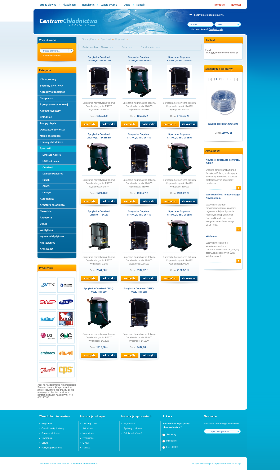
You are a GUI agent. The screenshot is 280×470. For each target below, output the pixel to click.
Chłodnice (46, 117)
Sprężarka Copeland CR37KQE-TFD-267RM (139, 136)
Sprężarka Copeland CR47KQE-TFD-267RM (139, 213)
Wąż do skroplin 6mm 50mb (223, 124)
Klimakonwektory (50, 110)
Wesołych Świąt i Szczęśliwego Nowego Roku (223, 196)
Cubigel (47, 192)
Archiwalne (46, 249)
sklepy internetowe (221, 463)
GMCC (46, 186)
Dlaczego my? (90, 423)
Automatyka (47, 198)
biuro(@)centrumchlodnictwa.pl (222, 52)
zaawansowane (53, 55)
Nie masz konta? (207, 29)
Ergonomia (129, 423)
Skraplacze (46, 98)
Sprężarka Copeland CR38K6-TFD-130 (99, 213)
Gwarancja (47, 438)
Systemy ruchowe (133, 428)
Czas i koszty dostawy (52, 428)
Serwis (44, 443)
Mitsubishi (171, 440)
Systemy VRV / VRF (51, 85)
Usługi (44, 223)
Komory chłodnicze (51, 142)
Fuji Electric (172, 447)
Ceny (124, 47)
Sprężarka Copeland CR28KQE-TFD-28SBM (99, 136)
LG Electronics (51, 161)
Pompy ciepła (48, 123)
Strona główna (89, 39)
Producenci (88, 438)
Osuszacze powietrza (52, 129)
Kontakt (86, 447)
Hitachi (46, 180)
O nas (86, 443)
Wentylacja (46, 230)
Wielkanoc (211, 236)
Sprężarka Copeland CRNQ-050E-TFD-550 (99, 290)
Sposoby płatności (50, 433)
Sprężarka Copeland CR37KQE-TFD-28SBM (179, 136)
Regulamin (47, 423)
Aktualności (88, 428)
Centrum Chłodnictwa (83, 463)
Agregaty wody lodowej (54, 104)
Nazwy (104, 47)
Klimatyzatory (48, 79)
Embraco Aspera (52, 155)
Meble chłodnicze (50, 135)
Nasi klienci (88, 433)
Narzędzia (46, 211)
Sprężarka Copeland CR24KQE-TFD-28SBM (139, 59)
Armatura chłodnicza (52, 205)
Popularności (147, 47)
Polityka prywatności (51, 447)
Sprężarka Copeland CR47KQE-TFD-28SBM (179, 213)
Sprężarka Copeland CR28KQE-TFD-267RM (179, 59)
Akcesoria (46, 217)
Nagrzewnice (47, 242)
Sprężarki (45, 148)
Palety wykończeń (133, 433)
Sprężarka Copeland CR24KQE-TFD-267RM (99, 59)
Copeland (48, 167)
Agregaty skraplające (52, 91)
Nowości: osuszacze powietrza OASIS (223, 161)
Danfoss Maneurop (53, 173)
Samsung (171, 434)
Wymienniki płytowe (52, 236)
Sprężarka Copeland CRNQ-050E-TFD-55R (139, 290)
